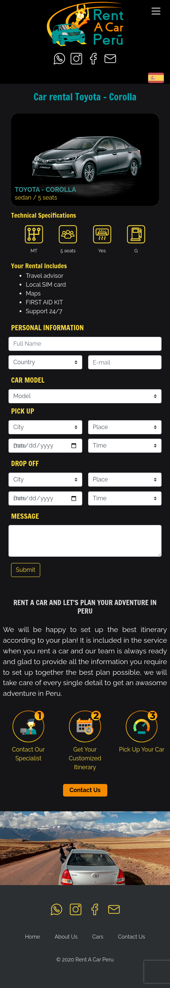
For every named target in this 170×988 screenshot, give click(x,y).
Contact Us (84, 790)
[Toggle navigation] (156, 11)
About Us (66, 936)
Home (32, 936)
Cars (97, 936)
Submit (25, 569)
